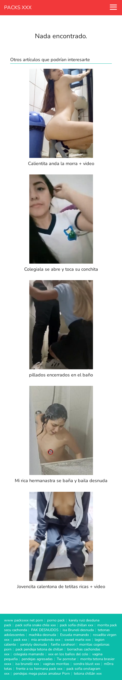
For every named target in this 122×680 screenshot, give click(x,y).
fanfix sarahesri (63, 644)
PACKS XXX (18, 7)
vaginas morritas (56, 663)
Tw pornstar (66, 659)
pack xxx (20, 639)
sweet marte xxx (77, 639)
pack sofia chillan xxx (76, 625)
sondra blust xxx (86, 663)
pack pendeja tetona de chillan (39, 649)
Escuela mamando (74, 634)
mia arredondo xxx (45, 639)
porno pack (56, 620)
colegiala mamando (28, 654)
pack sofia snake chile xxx (35, 625)
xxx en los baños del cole (68, 654)
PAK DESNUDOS (45, 630)
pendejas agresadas (37, 659)
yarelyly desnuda (33, 644)
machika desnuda (42, 634)
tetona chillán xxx (88, 673)
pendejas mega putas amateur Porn (41, 673)
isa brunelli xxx (27, 663)
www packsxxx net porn (23, 620)
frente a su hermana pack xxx (39, 668)
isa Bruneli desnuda (78, 630)
